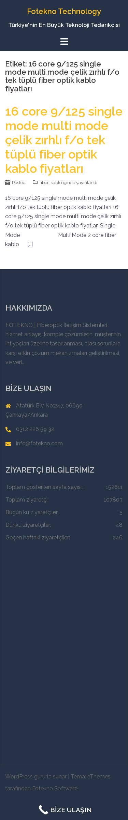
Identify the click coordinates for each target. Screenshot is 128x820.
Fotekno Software (54, 788)
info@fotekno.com (39, 443)
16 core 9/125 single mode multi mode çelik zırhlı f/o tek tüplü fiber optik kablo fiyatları (64, 140)
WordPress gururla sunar (36, 776)
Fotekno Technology (64, 11)
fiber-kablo (51, 182)
